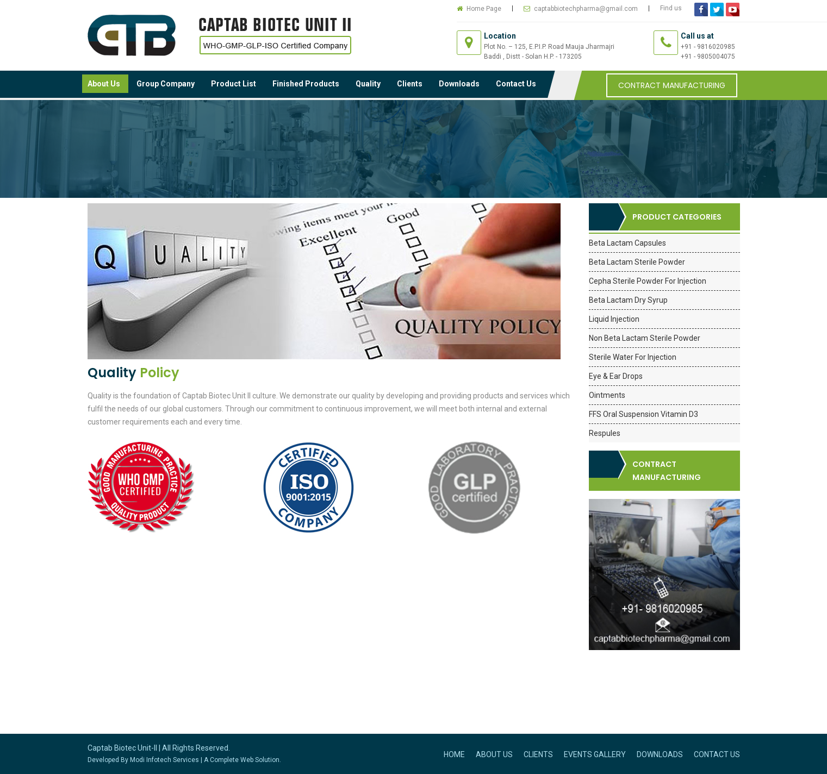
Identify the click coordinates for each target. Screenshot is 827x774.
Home (454, 754)
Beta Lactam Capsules (627, 243)
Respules (604, 433)
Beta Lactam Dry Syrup (628, 300)
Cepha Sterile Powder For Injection (647, 281)
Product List (233, 83)
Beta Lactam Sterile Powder (637, 262)
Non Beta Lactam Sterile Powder (644, 338)
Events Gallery (595, 754)
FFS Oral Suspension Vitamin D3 (643, 414)
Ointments (607, 395)
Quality (368, 83)
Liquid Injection (614, 319)
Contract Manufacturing (671, 85)
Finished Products (305, 83)
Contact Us (516, 83)
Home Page (484, 8)
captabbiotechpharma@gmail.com (586, 8)
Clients (409, 83)
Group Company (165, 83)
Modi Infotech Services (164, 760)
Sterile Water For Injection (632, 357)
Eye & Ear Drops (616, 376)
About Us (104, 83)
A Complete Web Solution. (242, 760)
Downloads (459, 83)
